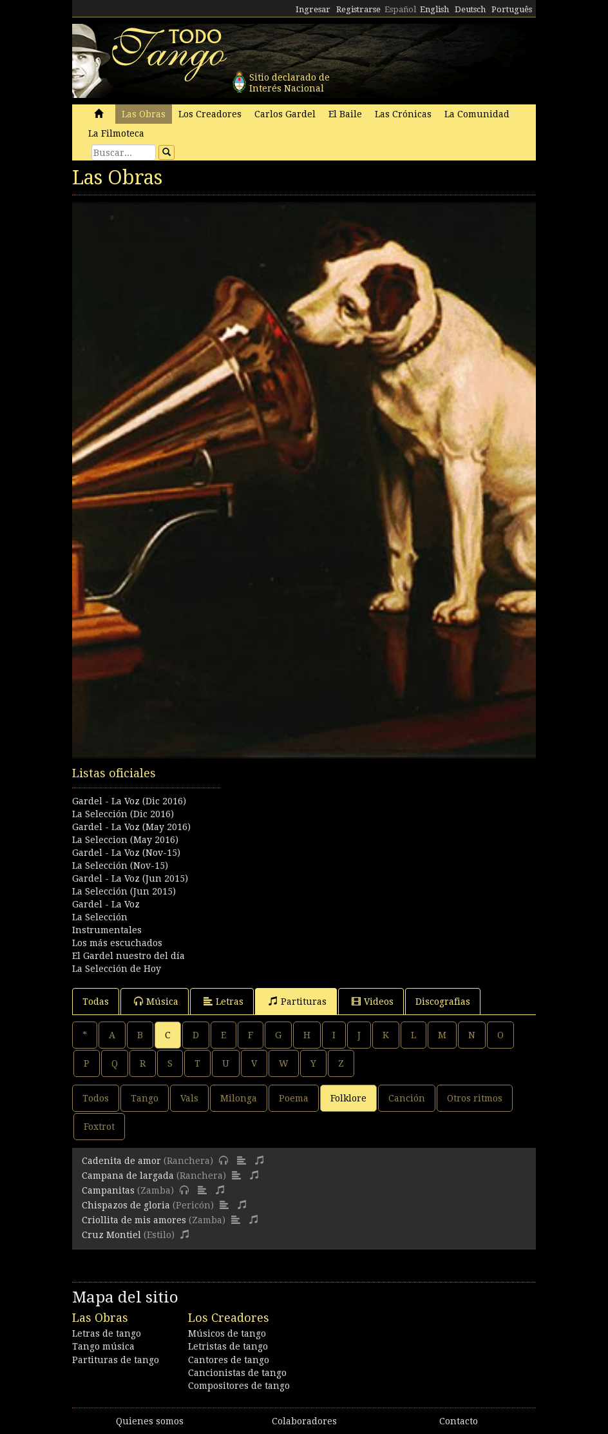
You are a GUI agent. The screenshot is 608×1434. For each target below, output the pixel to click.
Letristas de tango (228, 1346)
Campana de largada (128, 1175)
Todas (95, 1001)
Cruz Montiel (111, 1235)
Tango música (103, 1346)
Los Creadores (210, 114)
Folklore (348, 1098)
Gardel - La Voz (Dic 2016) (129, 801)
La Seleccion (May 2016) (125, 840)
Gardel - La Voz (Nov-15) (126, 853)
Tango (144, 1098)
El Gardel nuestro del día (128, 956)
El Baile (345, 114)
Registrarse (358, 9)
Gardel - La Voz (106, 904)
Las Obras (144, 114)
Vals (189, 1098)
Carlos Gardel (285, 114)
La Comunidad (476, 114)
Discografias (442, 1001)
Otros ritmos (474, 1098)
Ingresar (313, 9)
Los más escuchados (117, 943)
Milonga (238, 1098)
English (434, 9)
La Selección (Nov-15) (120, 865)
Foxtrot (99, 1126)
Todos (95, 1098)
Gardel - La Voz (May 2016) (131, 827)
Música (156, 1001)
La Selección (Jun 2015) (124, 891)
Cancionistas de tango (237, 1373)
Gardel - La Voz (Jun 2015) (130, 878)
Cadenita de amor (121, 1161)
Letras (223, 1001)
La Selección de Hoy (116, 969)
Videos (373, 1001)
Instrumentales (107, 930)
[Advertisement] (304, 829)
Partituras (298, 1001)
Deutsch (470, 9)
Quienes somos (150, 1421)
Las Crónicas (403, 114)
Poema (294, 1098)
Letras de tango (106, 1333)
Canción (406, 1098)
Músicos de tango (227, 1333)
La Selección (100, 917)
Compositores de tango (239, 1386)
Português (511, 9)
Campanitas (108, 1190)
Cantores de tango (228, 1360)
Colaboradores (304, 1421)
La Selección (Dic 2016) (123, 814)
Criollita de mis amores (134, 1220)
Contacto (458, 1421)
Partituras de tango (115, 1360)
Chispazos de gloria (126, 1205)
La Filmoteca (116, 133)
